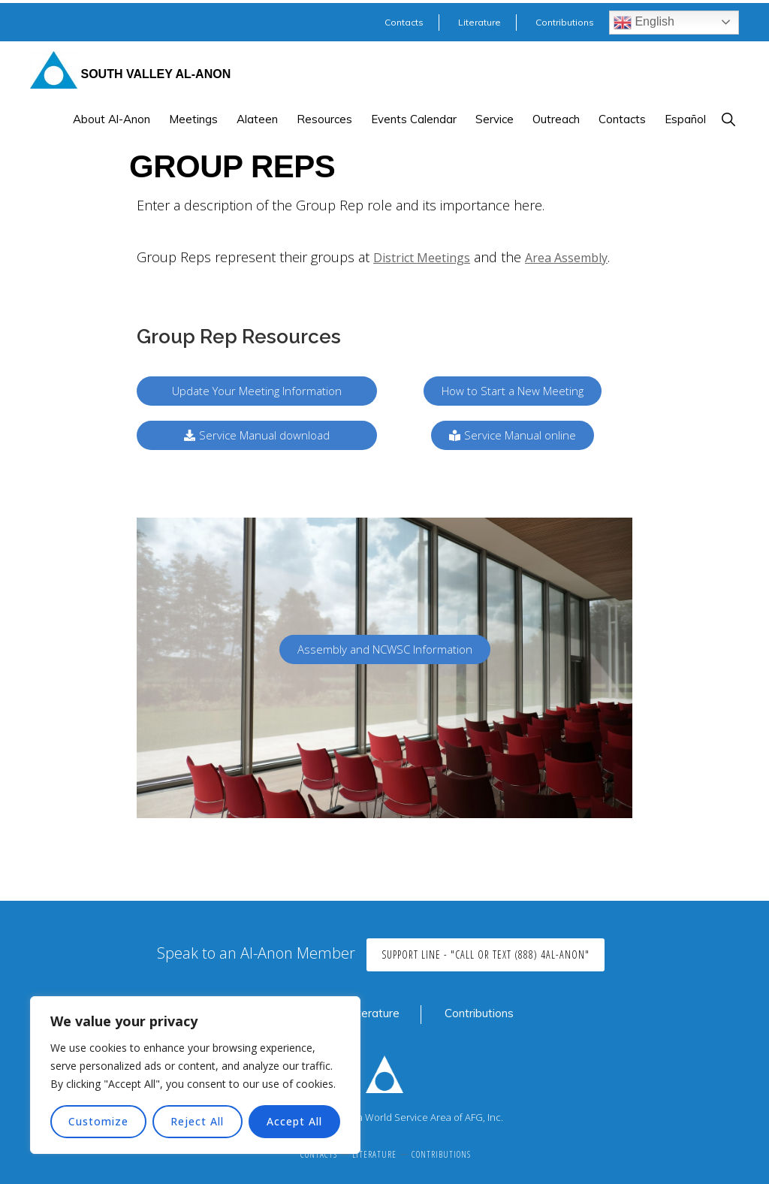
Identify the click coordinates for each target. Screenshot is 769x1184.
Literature (374, 1013)
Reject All (197, 1121)
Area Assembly (566, 257)
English (644, 23)
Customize (98, 1121)
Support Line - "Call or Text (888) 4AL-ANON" (485, 954)
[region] (195, 1075)
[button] (728, 119)
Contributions (479, 1013)
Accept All (294, 1121)
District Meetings (421, 257)
